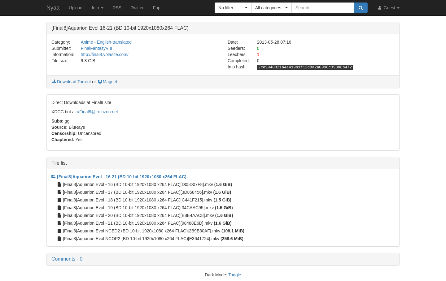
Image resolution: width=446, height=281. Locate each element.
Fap (156, 7)
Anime (87, 42)
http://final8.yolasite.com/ (105, 54)
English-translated (114, 42)
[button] (233, 7)
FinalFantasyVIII (96, 48)
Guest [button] (388, 7)
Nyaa (52, 8)
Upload (75, 7)
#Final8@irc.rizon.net (97, 111)
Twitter (137, 7)
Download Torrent (71, 81)
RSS (117, 7)
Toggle (234, 274)
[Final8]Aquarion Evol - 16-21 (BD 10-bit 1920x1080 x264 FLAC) (118, 176)
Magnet (107, 81)
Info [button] (97, 7)
